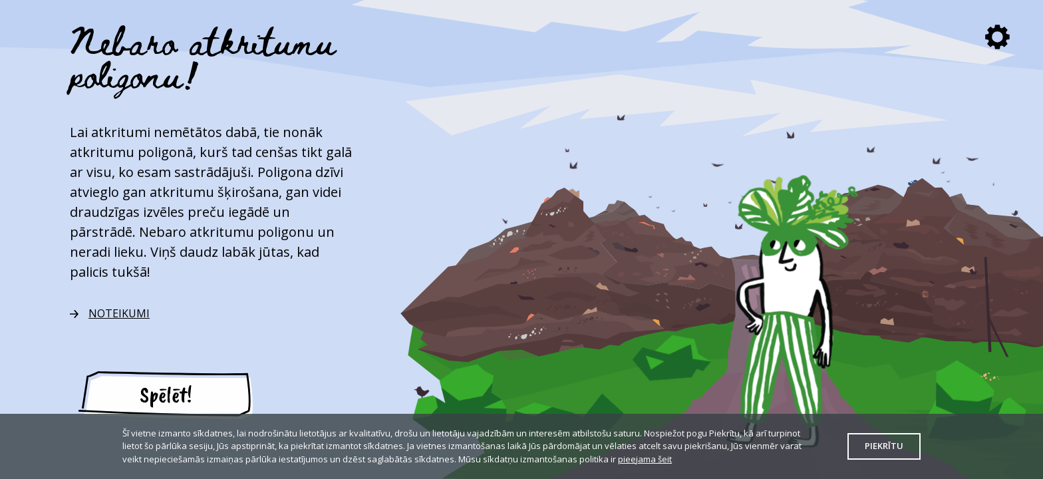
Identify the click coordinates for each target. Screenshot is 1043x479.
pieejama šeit (645, 459)
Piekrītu (884, 446)
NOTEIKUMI (119, 313)
